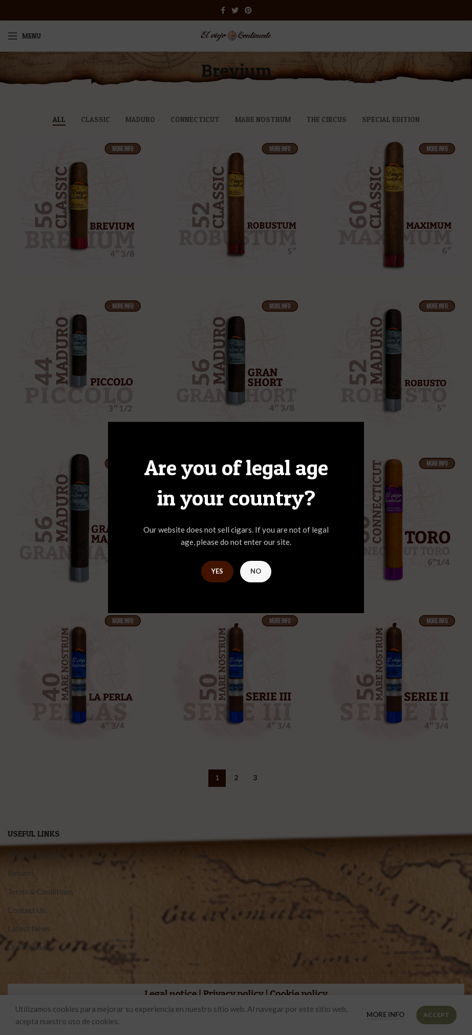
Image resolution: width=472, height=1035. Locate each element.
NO (255, 571)
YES (217, 571)
